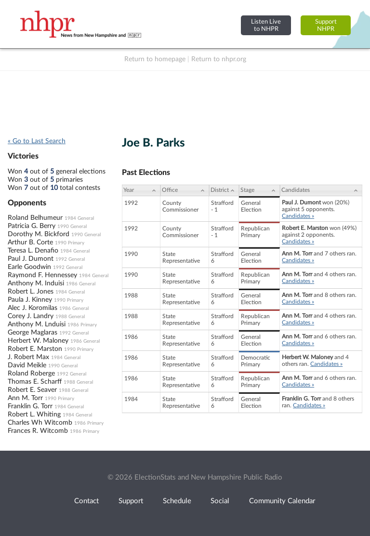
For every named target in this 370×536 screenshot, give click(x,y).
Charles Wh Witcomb (40, 422)
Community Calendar (282, 501)
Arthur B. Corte (30, 242)
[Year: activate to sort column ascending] (141, 190)
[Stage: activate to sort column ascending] (259, 190)
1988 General (70, 316)
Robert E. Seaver (32, 390)
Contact (86, 501)
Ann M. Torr (25, 398)
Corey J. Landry (30, 316)
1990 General (72, 226)
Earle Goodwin (29, 267)
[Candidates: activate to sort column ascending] (321, 190)
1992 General (70, 259)
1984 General (79, 218)
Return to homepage (154, 59)
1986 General (80, 283)
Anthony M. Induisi (36, 283)
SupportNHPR (326, 25)
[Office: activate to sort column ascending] (184, 190)
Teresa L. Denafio (33, 250)
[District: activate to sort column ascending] (224, 190)
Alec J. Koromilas (32, 308)
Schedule (177, 501)
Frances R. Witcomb (38, 431)
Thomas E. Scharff (35, 381)
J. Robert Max (28, 357)
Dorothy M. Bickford (38, 234)
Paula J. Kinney (30, 299)
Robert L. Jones (30, 291)
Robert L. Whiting (34, 414)
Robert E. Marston (35, 349)
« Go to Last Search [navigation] (37, 141)
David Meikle (27, 365)
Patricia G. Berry (31, 226)
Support (131, 501)
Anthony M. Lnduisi (37, 324)
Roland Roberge (31, 373)
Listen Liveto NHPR (266, 25)
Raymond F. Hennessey (42, 275)
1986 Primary (82, 324)
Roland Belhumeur (35, 217)
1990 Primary (69, 243)
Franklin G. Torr (30, 406)
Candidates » (298, 216)
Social (220, 501)
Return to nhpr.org (218, 59)
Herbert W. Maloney (38, 340)
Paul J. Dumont (30, 258)
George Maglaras (32, 332)
